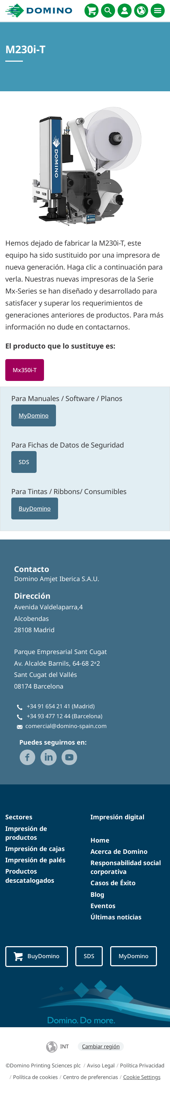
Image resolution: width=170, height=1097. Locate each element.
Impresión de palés (35, 860)
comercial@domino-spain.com (66, 726)
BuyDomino (35, 508)
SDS (24, 462)
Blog (97, 894)
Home (99, 840)
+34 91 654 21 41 (48, 706)
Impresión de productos (26, 833)
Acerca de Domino (118, 851)
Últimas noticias (115, 917)
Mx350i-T (25, 370)
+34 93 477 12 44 (48, 716)
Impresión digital (117, 817)
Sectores (18, 817)
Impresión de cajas (35, 848)
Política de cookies (35, 1076)
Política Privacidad (142, 1065)
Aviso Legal (101, 1065)
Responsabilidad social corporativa (125, 867)
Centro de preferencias (90, 1076)
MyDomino (34, 415)
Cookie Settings (141, 1076)
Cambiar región (101, 1046)
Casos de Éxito (113, 883)
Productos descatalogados (29, 875)
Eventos (102, 905)
